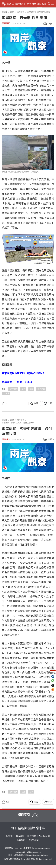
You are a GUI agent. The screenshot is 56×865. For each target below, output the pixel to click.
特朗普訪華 (20, 4)
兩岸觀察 (6, 24)
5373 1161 (18, 848)
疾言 (24, 792)
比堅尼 (6, 393)
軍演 (31, 389)
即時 (29, 4)
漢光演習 (41, 389)
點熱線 (9, 836)
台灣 (24, 389)
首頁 (9, 4)
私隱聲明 (21, 840)
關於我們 (31, 836)
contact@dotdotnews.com (42, 848)
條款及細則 (34, 840)
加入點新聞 (44, 836)
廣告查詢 (20, 836)
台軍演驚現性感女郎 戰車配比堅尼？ (23, 373)
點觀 (44, 4)
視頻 (34, 4)
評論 (39, 4)
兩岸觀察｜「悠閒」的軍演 (17, 381)
